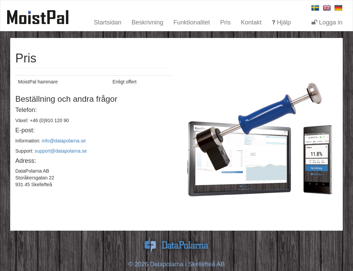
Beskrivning (147, 21)
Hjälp (281, 21)
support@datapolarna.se (61, 151)
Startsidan (107, 21)
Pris (225, 21)
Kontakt (251, 21)
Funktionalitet (191, 21)
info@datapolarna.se (64, 140)
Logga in (327, 21)
